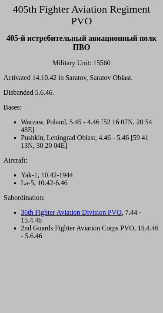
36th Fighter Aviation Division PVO (71, 212)
